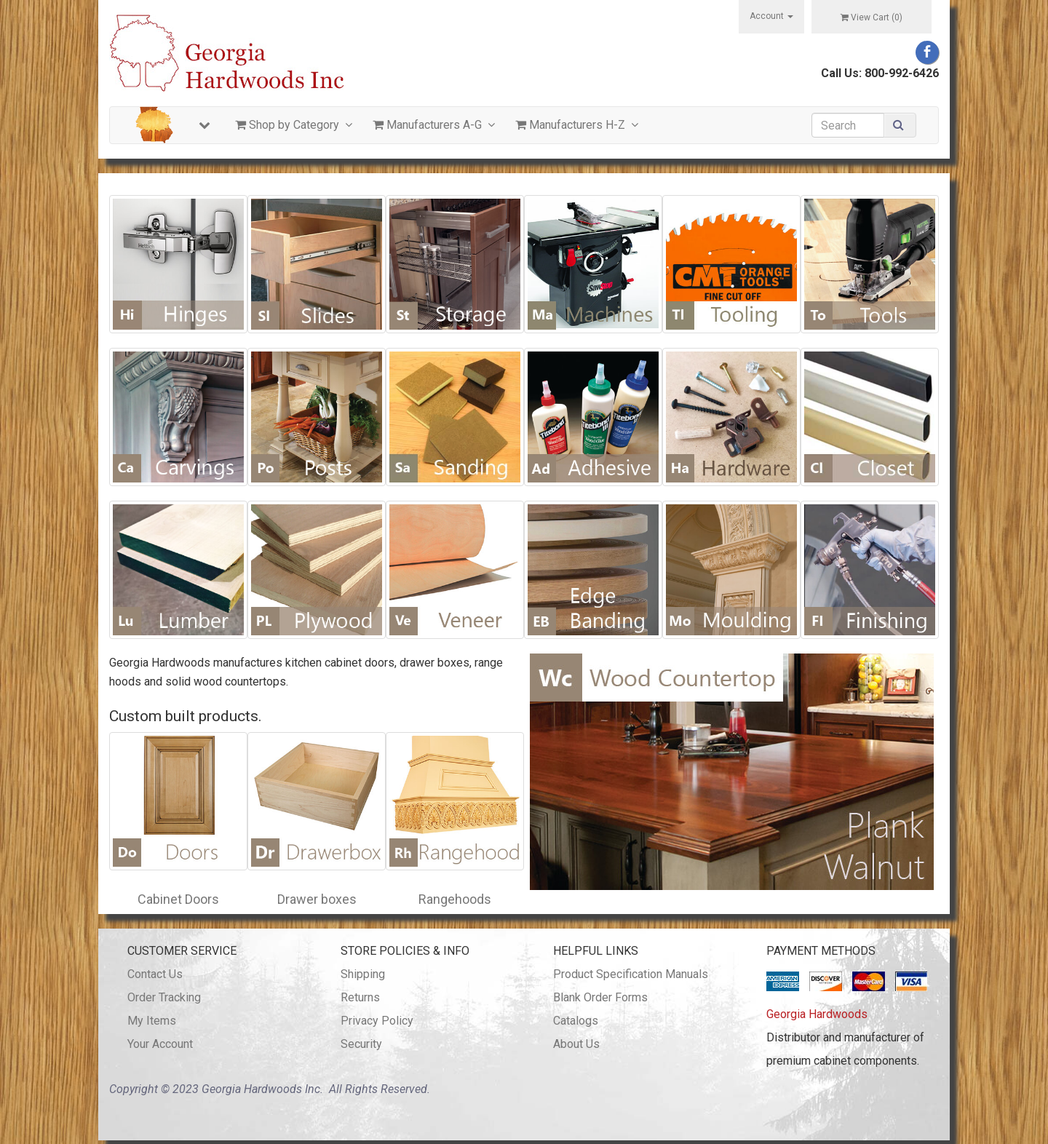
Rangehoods (454, 899)
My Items (151, 1021)
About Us (576, 1044)
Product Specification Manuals (630, 974)
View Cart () (871, 17)
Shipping (363, 974)
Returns (360, 997)
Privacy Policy (377, 1021)
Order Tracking (164, 997)
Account (771, 16)
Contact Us (155, 974)
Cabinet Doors (178, 899)
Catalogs (575, 1021)
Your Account (160, 1044)
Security (361, 1044)
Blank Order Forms (600, 997)
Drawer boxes (317, 899)
